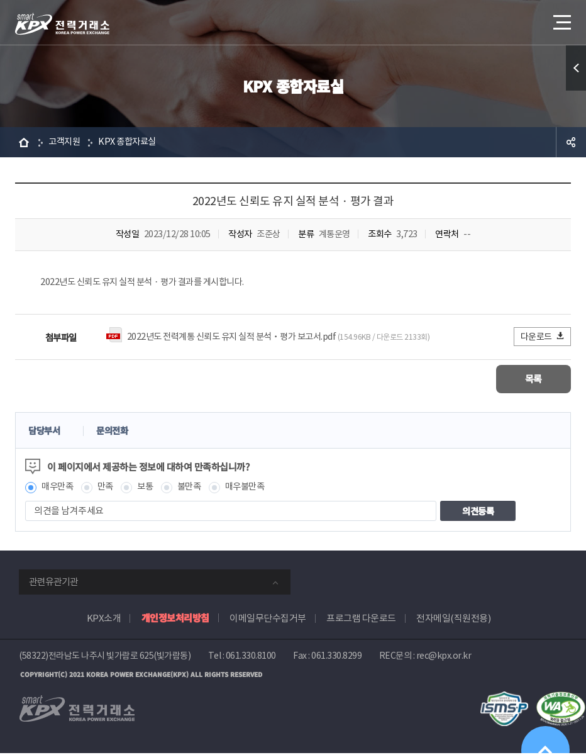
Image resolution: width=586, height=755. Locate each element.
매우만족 (58, 489)
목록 (533, 380)
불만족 (195, 489)
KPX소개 (104, 620)
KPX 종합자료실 (131, 142)
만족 (108, 489)
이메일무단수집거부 (267, 620)
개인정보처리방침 (175, 619)
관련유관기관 (53, 584)
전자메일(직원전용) (453, 620)
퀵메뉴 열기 (576, 68)
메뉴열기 (561, 19)
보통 (149, 489)
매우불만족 (253, 489)
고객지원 (65, 142)
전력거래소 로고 (62, 24)
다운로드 (543, 338)
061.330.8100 (251, 657)
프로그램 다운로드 (361, 620)
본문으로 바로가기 (0, 0)
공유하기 (571, 142)
